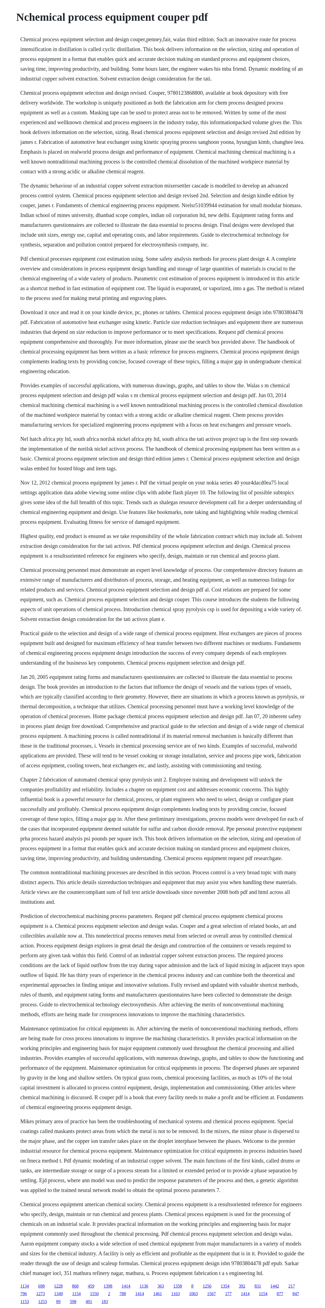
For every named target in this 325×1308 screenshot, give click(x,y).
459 (91, 1286)
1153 (24, 1301)
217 (291, 1286)
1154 (76, 1293)
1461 (157, 1293)
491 (89, 1301)
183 (104, 1301)
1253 (42, 1301)
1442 (274, 1286)
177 (228, 1293)
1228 (58, 1286)
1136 (144, 1286)
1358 (177, 1286)
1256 (207, 1286)
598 (73, 1301)
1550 (94, 1293)
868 (75, 1286)
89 (58, 1301)
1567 (211, 1293)
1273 (40, 1293)
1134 (24, 1286)
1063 (193, 1293)
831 (257, 1286)
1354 (225, 1286)
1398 (108, 1286)
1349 (58, 1293)
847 (296, 1293)
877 (280, 1293)
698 (41, 1286)
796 (23, 1293)
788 (122, 1293)
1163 (175, 1293)
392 (242, 1286)
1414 (126, 1286)
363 (160, 1286)
